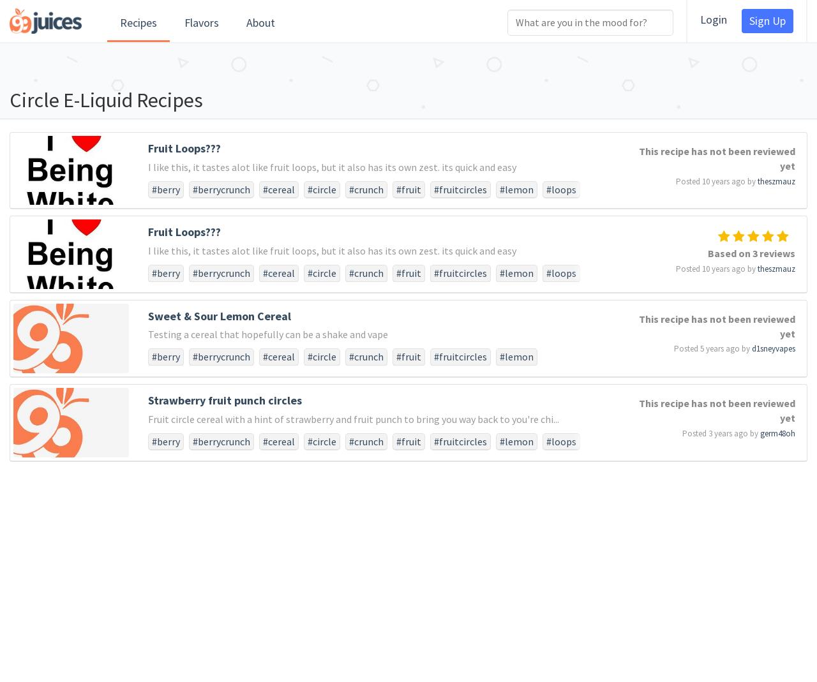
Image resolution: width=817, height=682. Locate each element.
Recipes (138, 22)
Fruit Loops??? (184, 148)
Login (713, 19)
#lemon (517, 189)
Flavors (201, 22)
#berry (166, 189)
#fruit (408, 189)
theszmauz (776, 181)
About (260, 22)
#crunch (366, 189)
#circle (322, 189)
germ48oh (777, 433)
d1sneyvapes (773, 348)
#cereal (279, 189)
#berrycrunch (221, 189)
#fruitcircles (460, 189)
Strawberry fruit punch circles (225, 400)
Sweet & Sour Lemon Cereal (219, 316)
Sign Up (767, 20)
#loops (561, 189)
